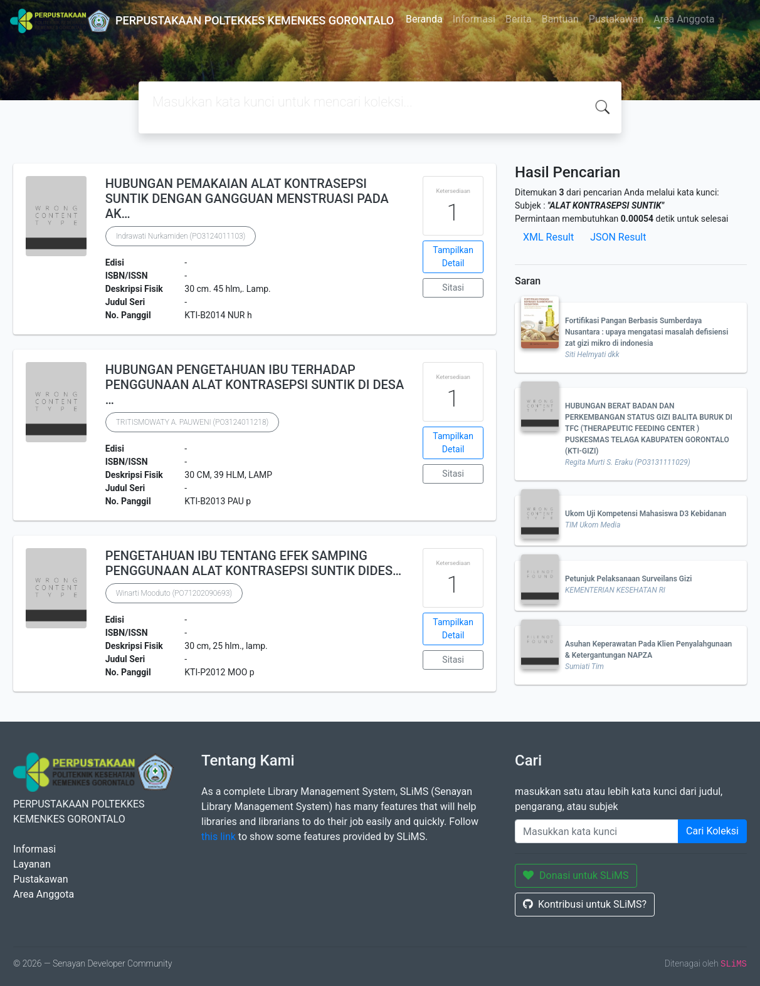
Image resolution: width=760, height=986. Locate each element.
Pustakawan (616, 19)
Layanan (32, 864)
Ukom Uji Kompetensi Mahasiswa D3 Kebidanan (645, 513)
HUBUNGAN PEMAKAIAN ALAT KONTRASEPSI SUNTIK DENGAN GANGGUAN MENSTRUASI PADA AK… (247, 198)
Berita (518, 19)
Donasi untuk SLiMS (576, 875)
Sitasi (453, 288)
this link (218, 837)
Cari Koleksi (712, 831)
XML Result (548, 237)
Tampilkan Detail (453, 256)
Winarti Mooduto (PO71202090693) (174, 593)
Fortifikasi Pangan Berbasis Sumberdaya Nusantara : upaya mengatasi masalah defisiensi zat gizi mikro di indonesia (646, 332)
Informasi (474, 19)
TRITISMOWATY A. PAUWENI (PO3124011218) (192, 422)
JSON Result (618, 237)
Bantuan (560, 19)
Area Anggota (683, 19)
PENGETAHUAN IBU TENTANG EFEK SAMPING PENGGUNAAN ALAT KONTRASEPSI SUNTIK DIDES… (253, 563)
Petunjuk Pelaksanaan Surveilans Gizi (628, 578)
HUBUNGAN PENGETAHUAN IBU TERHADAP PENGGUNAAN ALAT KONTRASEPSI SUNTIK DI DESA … (254, 384)
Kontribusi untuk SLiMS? (585, 904)
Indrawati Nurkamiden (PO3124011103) (181, 236)
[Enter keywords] (596, 831)
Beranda (424, 19)
